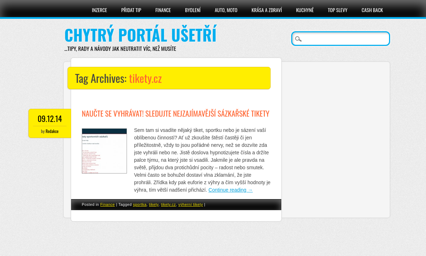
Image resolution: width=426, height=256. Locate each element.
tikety (154, 204)
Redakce (52, 131)
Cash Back (372, 10)
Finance (163, 10)
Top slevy (337, 10)
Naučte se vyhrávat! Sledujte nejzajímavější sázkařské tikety (176, 113)
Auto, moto (226, 10)
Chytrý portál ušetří (140, 34)
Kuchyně (305, 10)
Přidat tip (131, 10)
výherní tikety (191, 204)
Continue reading (230, 190)
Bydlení (193, 10)
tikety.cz (168, 204)
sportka (140, 204)
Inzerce (99, 10)
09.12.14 (50, 118)
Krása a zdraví (267, 10)
